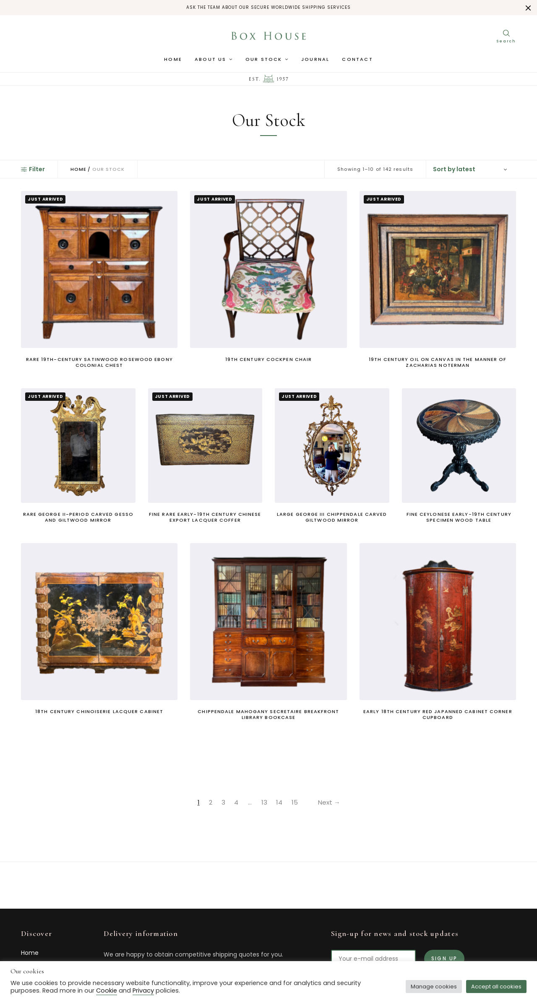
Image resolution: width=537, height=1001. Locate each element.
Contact (357, 60)
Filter (33, 169)
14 (279, 802)
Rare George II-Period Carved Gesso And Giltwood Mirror (78, 517)
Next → (333, 802)
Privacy (143, 990)
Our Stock (263, 60)
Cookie (106, 990)
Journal (315, 60)
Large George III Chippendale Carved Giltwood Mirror (332, 517)
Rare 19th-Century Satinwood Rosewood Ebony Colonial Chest (99, 362)
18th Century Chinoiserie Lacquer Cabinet (99, 711)
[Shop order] (471, 169)
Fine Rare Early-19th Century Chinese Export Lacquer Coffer (205, 517)
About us (211, 60)
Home (173, 60)
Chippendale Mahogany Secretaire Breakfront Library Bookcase (268, 714)
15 (296, 802)
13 (263, 802)
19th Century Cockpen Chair (268, 359)
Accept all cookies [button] (496, 987)
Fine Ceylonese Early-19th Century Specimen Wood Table (459, 517)
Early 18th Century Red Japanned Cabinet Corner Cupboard (437, 714)
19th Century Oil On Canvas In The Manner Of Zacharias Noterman (437, 362)
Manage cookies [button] (434, 987)
